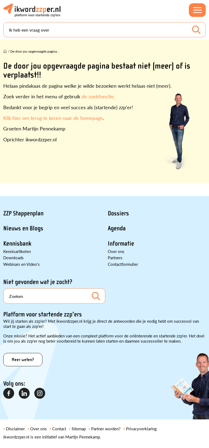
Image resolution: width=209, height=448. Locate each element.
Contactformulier (123, 264)
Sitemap (79, 428)
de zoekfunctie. (98, 96)
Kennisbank (17, 243)
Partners (115, 257)
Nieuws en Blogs (23, 228)
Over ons (116, 251)
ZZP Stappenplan (23, 213)
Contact (59, 428)
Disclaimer (15, 428)
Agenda (117, 228)
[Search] (104, 29)
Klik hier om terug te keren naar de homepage (53, 117)
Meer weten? (23, 359)
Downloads (13, 257)
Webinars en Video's (21, 264)
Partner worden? (106, 428)
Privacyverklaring (141, 428)
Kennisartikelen (17, 251)
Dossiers (118, 213)
